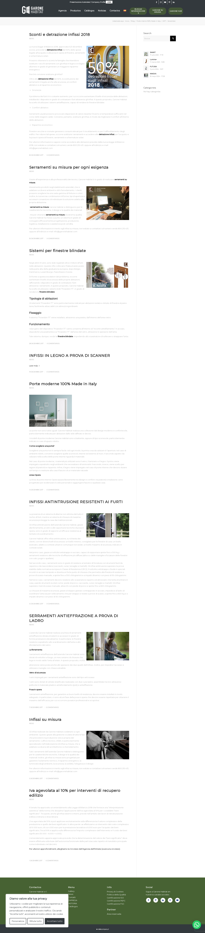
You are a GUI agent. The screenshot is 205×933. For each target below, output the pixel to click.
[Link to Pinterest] (169, 2)
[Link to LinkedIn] (174, 2)
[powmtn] (102, 929)
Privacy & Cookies (115, 891)
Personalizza (18, 921)
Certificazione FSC (115, 904)
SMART (153, 52)
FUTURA (153, 67)
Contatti (72, 897)
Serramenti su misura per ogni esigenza (68, 167)
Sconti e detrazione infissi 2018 (59, 34)
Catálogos (73, 906)
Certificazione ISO (115, 898)
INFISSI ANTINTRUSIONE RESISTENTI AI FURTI (76, 502)
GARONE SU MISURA (157, 11)
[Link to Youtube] (165, 2)
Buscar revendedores (138, 11)
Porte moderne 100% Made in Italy (63, 384)
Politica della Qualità (116, 894)
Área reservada (114, 914)
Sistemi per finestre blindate (57, 250)
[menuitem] (62, 10)
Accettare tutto (54, 921)
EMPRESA (72, 900)
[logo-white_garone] (32, 10)
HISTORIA (72, 903)
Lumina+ (153, 59)
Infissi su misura (45, 719)
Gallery (71, 891)
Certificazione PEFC (116, 901)
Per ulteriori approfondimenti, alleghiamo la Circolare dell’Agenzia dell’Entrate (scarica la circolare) (74, 849)
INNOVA (153, 74)
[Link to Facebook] (156, 2)
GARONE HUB (176, 11)
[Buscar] (160, 38)
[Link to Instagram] (161, 2)
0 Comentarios (53, 155)
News (31, 39)
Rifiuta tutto (35, 921)
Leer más (35, 366)
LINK (109, 2)
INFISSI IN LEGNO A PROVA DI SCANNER (69, 355)
